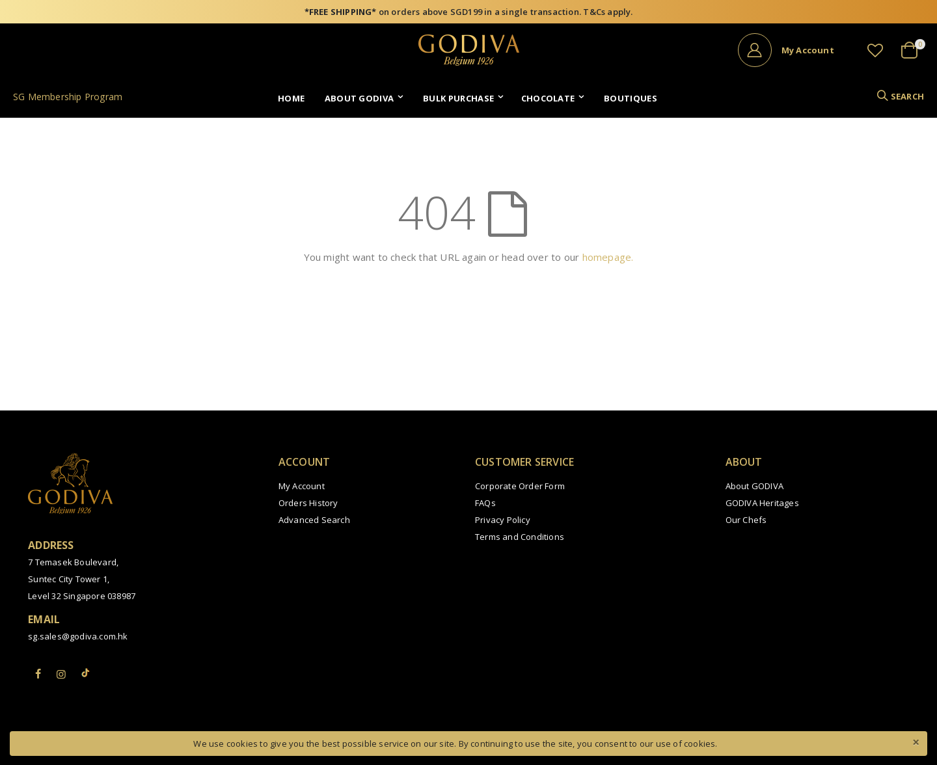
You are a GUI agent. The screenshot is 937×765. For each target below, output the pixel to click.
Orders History (308, 503)
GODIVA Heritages (762, 503)
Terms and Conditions (519, 537)
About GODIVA (754, 486)
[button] (875, 50)
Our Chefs (746, 520)
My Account (301, 486)
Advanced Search (314, 520)
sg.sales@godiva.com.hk (78, 636)
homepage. (608, 256)
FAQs (485, 503)
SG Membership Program (67, 96)
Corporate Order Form (520, 486)
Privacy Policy (502, 520)
